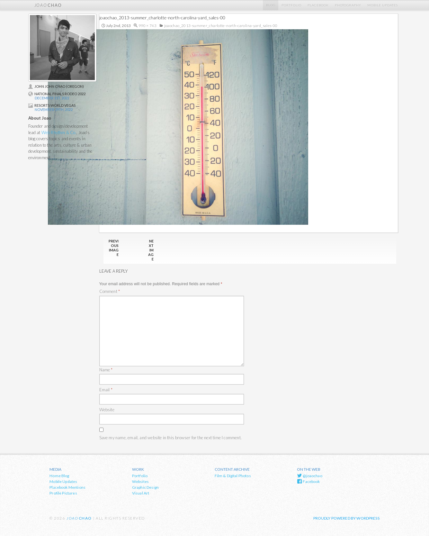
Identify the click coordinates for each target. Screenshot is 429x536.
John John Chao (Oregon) (56, 86)
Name (106, 369)
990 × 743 (147, 25)
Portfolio (291, 5)
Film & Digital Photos (233, 475)
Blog (270, 5)
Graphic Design (145, 487)
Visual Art (140, 493)
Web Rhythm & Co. (58, 132)
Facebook (308, 481)
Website (106, 409)
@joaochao (309, 475)
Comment (109, 291)
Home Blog (59, 475)
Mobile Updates (382, 5)
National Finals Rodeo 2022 (56, 94)
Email (105, 389)
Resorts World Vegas (52, 105)
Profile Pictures (63, 493)
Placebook (318, 5)
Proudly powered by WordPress (346, 518)
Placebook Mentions (67, 487)
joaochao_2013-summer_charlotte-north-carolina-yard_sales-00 (221, 25)
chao (48, 5)
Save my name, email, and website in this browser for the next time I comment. (170, 437)
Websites (140, 481)
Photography (348, 5)
